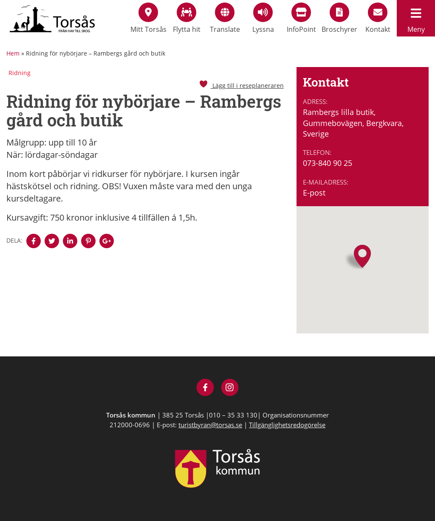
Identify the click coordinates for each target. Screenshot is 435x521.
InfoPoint (301, 18)
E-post (314, 193)
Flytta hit (187, 18)
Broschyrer (339, 18)
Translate (225, 18)
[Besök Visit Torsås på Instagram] (230, 388)
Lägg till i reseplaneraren (241, 85)
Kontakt (377, 18)
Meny (416, 18)
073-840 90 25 (327, 163)
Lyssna (263, 18)
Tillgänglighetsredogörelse (287, 424)
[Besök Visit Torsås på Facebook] (205, 388)
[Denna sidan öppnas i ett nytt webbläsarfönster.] (33, 241)
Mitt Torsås (148, 18)
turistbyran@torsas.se (210, 424)
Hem (13, 53)
